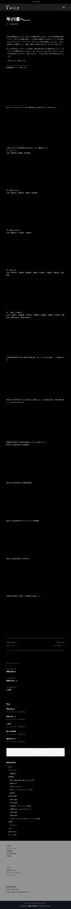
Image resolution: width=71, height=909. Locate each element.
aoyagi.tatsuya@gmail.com (20, 892)
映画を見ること (11, 681)
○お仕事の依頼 (11, 853)
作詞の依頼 (13, 812)
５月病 (8, 690)
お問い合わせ (12, 831)
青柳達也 (23, 712)
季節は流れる (11, 672)
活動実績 (13, 773)
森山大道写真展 (11, 731)
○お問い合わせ (11, 870)
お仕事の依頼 (12, 796)
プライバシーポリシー (39, 903)
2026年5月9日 (13, 741)
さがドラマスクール (16, 786)
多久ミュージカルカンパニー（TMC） (22, 790)
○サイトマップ (11, 875)
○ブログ (8, 867)
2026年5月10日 (13, 734)
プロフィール (12, 770)
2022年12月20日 (13, 24)
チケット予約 (12, 835)
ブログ (10, 828)
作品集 (10, 822)
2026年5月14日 (11, 669)
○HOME (8, 846)
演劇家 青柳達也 (37, 752)
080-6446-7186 (14, 889)
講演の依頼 (13, 815)
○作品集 (8, 856)
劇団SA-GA (13, 783)
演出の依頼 (13, 803)
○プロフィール (11, 848)
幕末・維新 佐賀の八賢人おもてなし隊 (22, 780)
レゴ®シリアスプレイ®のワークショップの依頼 (25, 818)
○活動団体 (9, 851)
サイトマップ (28, 903)
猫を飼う (13, 793)
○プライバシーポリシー (14, 873)
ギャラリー (13, 825)
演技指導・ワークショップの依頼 (20, 806)
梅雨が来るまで (11, 739)
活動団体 (11, 777)
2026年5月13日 (11, 678)
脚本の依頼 (13, 800)
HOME (10, 767)
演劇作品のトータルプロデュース (20, 809)
